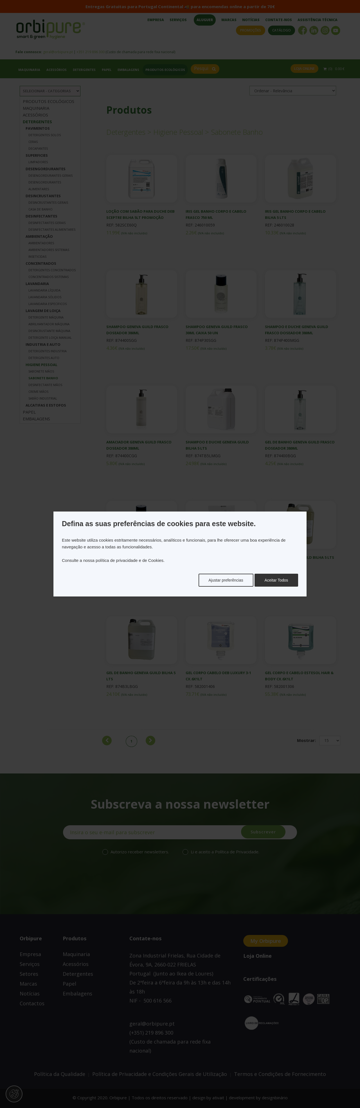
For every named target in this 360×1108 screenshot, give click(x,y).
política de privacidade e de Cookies (129, 560)
